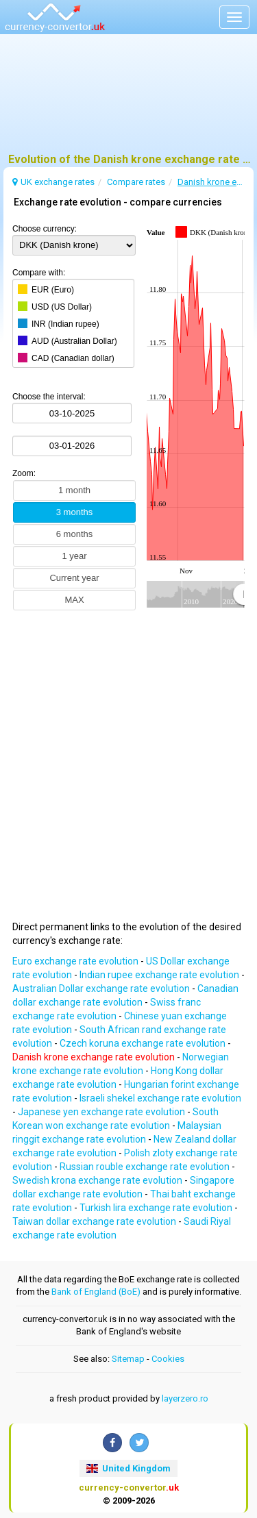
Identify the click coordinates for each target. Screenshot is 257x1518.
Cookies (167, 1359)
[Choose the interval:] (72, 413)
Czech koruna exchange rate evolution (144, 1043)
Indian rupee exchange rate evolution (160, 974)
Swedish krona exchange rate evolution (98, 1180)
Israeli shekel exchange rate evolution (160, 1098)
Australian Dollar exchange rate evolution (102, 988)
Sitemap (128, 1359)
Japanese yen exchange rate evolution (102, 1111)
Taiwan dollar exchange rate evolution (95, 1221)
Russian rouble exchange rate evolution (146, 1166)
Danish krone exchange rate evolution (94, 1057)
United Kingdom (128, 1468)
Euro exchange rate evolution (76, 961)
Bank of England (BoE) (95, 1291)
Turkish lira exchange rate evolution (156, 1207)
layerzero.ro (185, 1398)
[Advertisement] (128, 99)
